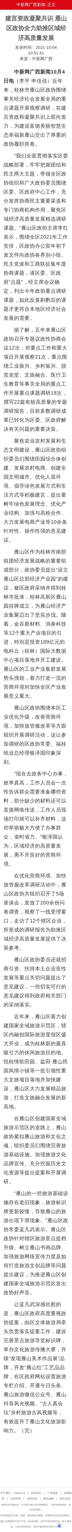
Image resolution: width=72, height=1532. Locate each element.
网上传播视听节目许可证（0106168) (19, 1521)
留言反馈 (65, 1498)
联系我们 (36, 1492)
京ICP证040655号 (50, 1521)
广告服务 (53, 1492)
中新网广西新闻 (30, 4)
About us (20, 1492)
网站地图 (48, 1498)
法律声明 (15, 1498)
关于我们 (5, 1492)
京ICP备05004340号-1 (45, 1526)
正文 (51, 4)
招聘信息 (32, 1498)
